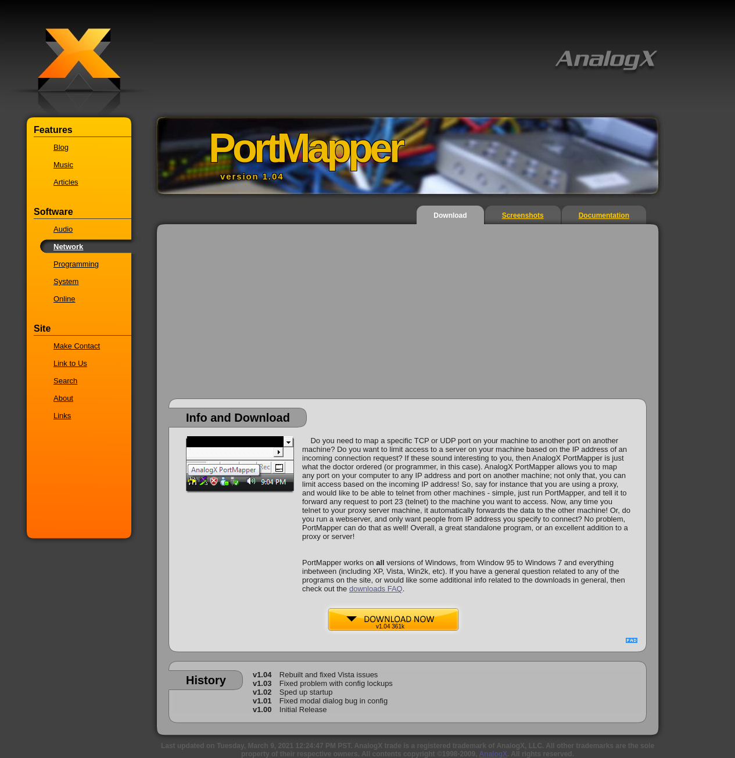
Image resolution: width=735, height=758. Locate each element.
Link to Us (70, 363)
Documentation (604, 215)
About (63, 398)
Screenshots (523, 215)
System (65, 281)
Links (62, 415)
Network (68, 246)
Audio (63, 229)
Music (63, 164)
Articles (65, 182)
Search (65, 380)
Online (64, 298)
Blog (61, 147)
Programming (76, 264)
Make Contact (76, 346)
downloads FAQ (376, 588)
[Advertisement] (407, 317)
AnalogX (493, 754)
